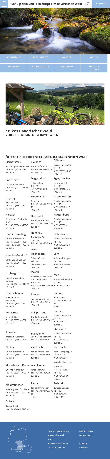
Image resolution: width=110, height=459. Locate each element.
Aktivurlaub (13, 57)
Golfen (94, 57)
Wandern (67, 57)
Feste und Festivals (94, 68)
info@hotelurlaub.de (58, 443)
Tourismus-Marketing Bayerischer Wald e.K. (58, 435)
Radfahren (67, 66)
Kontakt (84, 443)
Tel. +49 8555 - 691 (57, 447)
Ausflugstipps (40, 57)
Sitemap (83, 447)
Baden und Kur (40, 66)
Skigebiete (13, 66)
